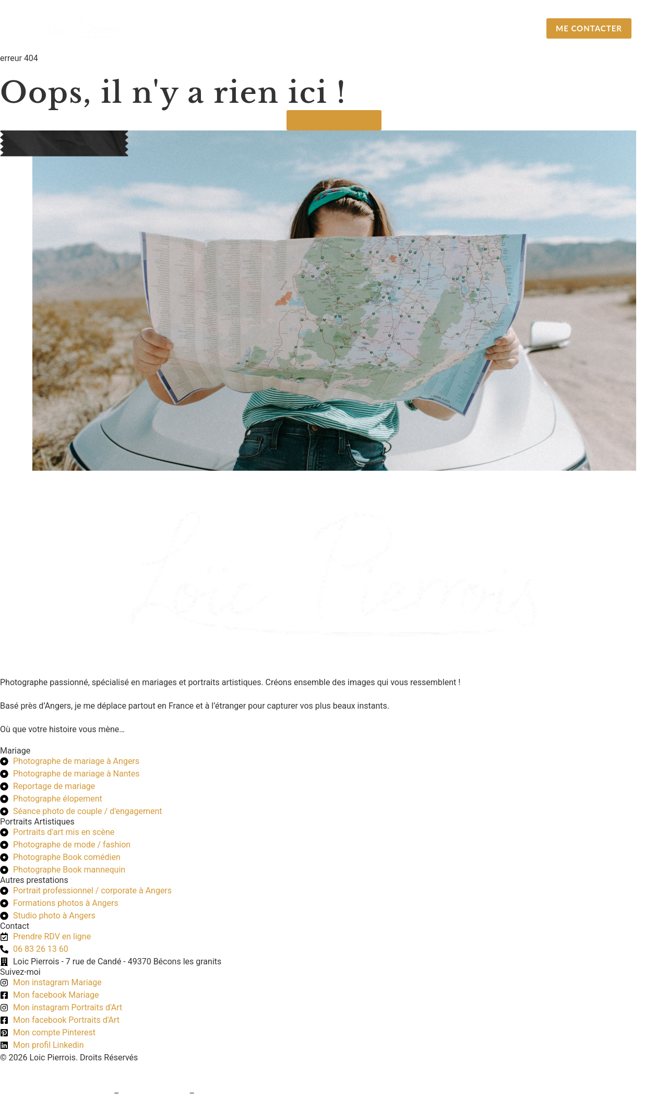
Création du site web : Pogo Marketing (70, 1070)
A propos (492, 28)
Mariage (315, 28)
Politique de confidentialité (246, 1093)
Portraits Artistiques (403, 28)
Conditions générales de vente (56, 1093)
